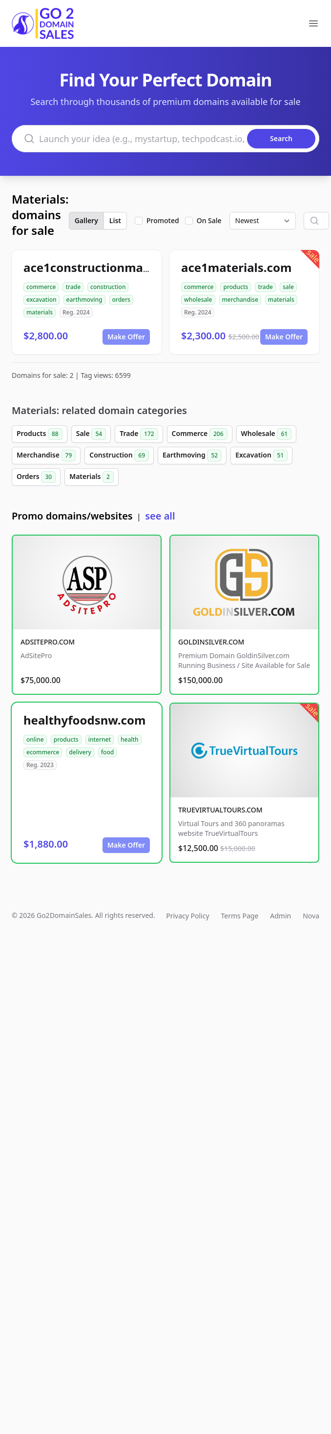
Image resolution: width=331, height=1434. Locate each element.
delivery (80, 752)
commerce (41, 287)
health (130, 739)
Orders (36, 477)
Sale (91, 434)
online (35, 739)
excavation (41, 299)
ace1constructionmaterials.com (115, 267)
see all (160, 515)
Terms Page (240, 915)
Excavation (261, 455)
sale (288, 287)
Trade (139, 434)
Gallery (86, 220)
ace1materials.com (236, 267)
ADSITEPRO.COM (48, 641)
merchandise (240, 299)
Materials (91, 477)
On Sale (209, 220)
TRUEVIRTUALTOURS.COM (220, 809)
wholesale (198, 299)
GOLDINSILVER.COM (211, 641)
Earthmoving (192, 455)
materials (39, 312)
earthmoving (84, 299)
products (235, 287)
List (115, 220)
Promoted (162, 220)
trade (73, 287)
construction (107, 287)
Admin (280, 915)
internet (99, 739)
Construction (119, 455)
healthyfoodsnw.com (84, 720)
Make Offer (126, 336)
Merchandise (46, 455)
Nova (311, 915)
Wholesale (266, 434)
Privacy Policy (187, 915)
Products (39, 434)
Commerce (200, 434)
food (107, 752)
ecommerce (42, 752)
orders (121, 299)
